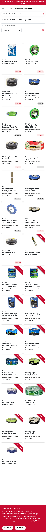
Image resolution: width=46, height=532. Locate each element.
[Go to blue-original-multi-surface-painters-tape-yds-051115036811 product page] (34, 186)
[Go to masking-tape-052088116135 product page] (12, 90)
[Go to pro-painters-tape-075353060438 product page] (34, 122)
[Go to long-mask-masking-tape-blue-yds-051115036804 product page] (12, 218)
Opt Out (20, 528)
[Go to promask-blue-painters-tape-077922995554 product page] (12, 457)
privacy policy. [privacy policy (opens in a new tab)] (19, 518)
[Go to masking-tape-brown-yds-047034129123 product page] (12, 186)
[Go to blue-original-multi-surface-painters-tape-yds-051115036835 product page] (34, 339)
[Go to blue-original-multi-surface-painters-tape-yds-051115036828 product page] (34, 90)
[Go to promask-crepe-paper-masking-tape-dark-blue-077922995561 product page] (12, 398)
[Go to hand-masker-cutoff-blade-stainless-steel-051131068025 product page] (34, 249)
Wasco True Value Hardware (23, 9)
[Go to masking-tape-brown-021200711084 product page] (34, 428)
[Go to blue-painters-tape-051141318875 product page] (12, 310)
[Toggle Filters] (43, 30)
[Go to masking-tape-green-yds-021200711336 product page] (34, 369)
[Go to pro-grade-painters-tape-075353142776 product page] (34, 280)
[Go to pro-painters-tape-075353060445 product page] (34, 58)
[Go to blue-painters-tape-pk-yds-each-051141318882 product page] (34, 310)
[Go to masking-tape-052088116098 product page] (12, 249)
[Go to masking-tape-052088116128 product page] (12, 154)
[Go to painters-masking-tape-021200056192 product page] (34, 154)
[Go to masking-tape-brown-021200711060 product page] (34, 218)
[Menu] (3, 8)
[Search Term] (23, 14)
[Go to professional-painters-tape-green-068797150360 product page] (34, 398)
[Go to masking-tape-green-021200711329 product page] (12, 428)
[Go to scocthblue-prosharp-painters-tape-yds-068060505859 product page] (12, 339)
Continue (7, 528)
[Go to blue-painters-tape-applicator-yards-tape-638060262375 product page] (12, 58)
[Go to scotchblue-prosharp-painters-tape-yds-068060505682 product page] (12, 122)
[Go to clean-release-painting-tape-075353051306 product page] (12, 369)
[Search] (43, 13)
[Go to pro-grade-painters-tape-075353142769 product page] (12, 280)
